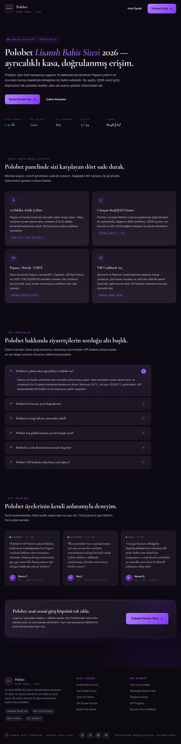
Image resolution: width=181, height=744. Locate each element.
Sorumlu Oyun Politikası (143, 709)
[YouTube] (106, 735)
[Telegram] (82, 735)
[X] (90, 735)
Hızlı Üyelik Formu (87, 691)
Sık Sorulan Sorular (87, 703)
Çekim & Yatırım (85, 697)
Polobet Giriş (162, 8)
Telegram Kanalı (139, 697)
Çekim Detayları (56, 99)
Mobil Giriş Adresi (86, 709)
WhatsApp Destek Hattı (143, 691)
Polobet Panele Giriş (147, 618)
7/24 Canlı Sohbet (140, 684)
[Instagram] (98, 735)
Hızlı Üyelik (135, 8)
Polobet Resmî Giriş (87, 684)
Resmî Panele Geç (22, 99)
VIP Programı (137, 703)
